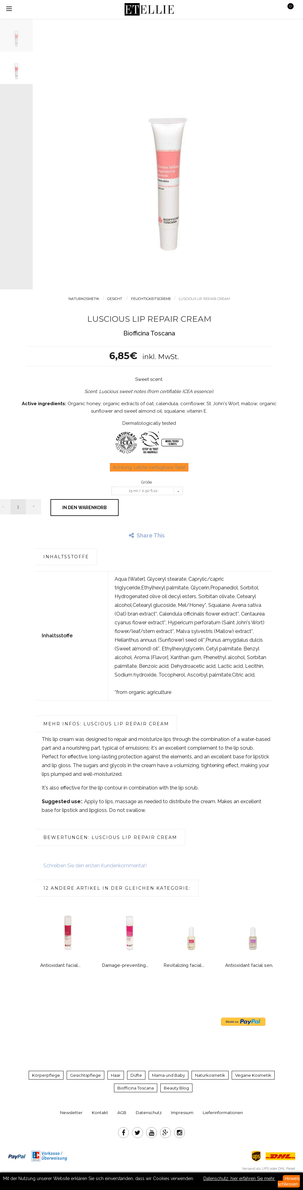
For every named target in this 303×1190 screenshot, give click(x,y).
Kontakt (100, 1112)
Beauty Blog (176, 1087)
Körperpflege (46, 1075)
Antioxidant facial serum (251, 965)
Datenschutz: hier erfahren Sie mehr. (239, 1178)
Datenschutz (149, 1112)
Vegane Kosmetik (253, 1075)
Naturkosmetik (210, 1075)
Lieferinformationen (223, 1112)
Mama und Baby (168, 1075)
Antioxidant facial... (60, 965)
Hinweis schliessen (289, 1181)
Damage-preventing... (125, 965)
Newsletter (71, 1112)
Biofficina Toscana (135, 1087)
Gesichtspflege (85, 1075)
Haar (116, 1075)
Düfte (136, 1075)
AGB (121, 1112)
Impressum (182, 1112)
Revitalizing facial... (183, 965)
